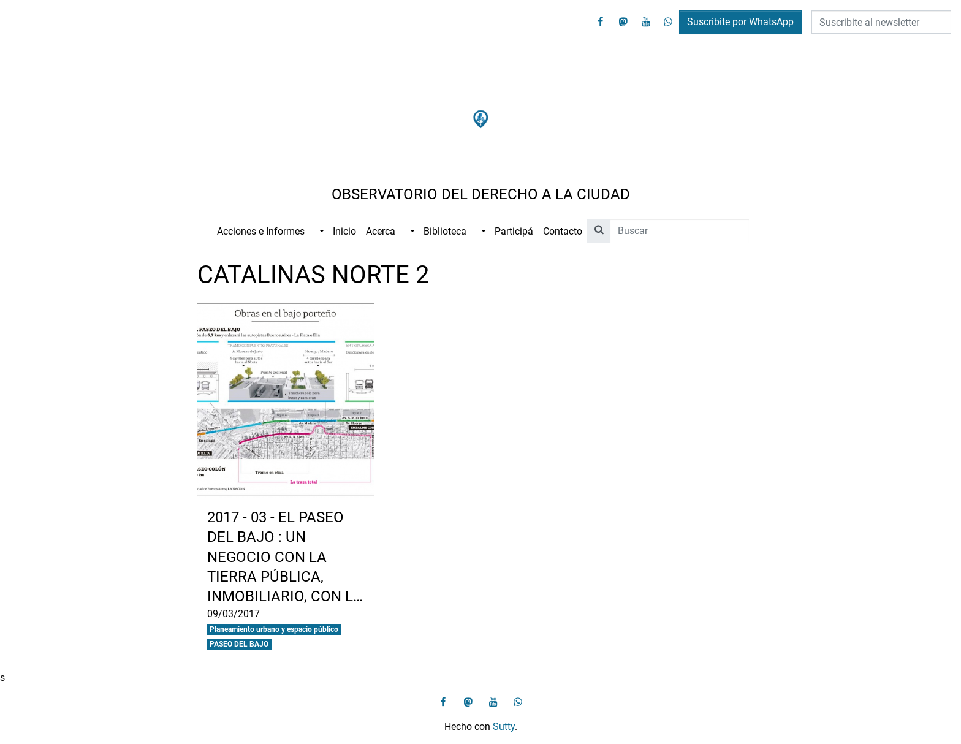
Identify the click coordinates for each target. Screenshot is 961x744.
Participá (514, 231)
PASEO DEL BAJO (239, 644)
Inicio (344, 231)
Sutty (504, 726)
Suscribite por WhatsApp (740, 22)
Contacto (562, 231)
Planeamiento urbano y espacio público (274, 629)
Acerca (380, 231)
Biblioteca (445, 231)
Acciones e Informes (261, 231)
